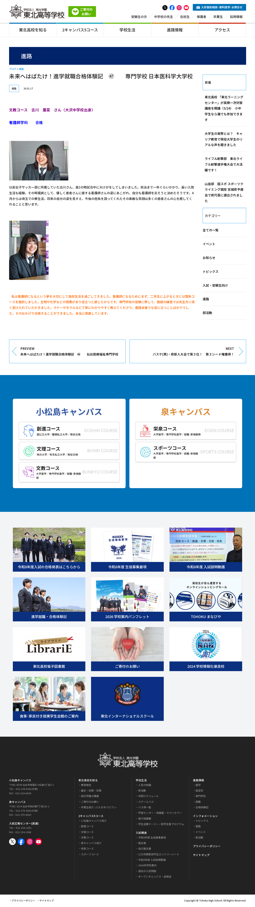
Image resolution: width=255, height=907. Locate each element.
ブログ (12, 69)
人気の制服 (144, 785)
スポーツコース (90, 855)
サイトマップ (201, 855)
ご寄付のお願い (90, 802)
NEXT (185, 352)
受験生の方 (139, 17)
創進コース (87, 827)
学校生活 (127, 30)
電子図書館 (144, 819)
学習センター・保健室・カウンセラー (160, 813)
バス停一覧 (144, 808)
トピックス (210, 272)
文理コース (87, 832)
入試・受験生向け (215, 285)
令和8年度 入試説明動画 (152, 860)
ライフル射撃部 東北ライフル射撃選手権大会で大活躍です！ (224, 165)
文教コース (87, 838)
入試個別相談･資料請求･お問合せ (219, 8)
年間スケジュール (148, 797)
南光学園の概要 (90, 797)
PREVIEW (70, 352)
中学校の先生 (163, 17)
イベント (209, 244)
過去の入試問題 (147, 871)
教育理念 (86, 785)
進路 (21, 69)
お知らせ (209, 258)
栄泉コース (87, 849)
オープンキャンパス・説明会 (154, 877)
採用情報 (236, 17)
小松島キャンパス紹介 (94, 821)
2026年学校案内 (147, 866)
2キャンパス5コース (80, 30)
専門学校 (201, 797)
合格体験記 (202, 808)
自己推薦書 (144, 849)
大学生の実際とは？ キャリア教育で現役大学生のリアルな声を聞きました (224, 140)
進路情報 (175, 30)
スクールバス (146, 802)
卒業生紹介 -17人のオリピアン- (99, 808)
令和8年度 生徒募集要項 (152, 838)
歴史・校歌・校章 (91, 791)
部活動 (207, 313)
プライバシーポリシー (207, 847)
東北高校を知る (33, 30)
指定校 (199, 791)
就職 (198, 802)
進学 (198, 785)
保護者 (201, 17)
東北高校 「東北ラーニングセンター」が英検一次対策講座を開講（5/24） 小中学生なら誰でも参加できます (224, 109)
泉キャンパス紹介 (91, 844)
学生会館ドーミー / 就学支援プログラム (161, 825)
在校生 (185, 17)
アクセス (222, 30)
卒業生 (218, 17)
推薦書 (142, 844)
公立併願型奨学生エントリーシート (158, 855)
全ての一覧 (210, 230)
